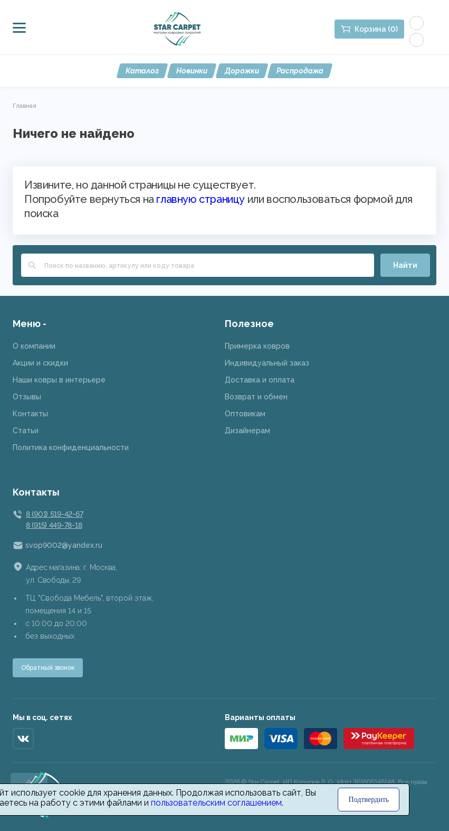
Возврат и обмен (256, 397)
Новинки (191, 71)
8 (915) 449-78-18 (54, 525)
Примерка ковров (257, 346)
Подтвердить (369, 800)
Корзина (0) (376, 29)
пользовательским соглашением (216, 803)
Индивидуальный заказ (267, 363)
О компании (34, 346)
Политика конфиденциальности (71, 447)
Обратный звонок (47, 667)
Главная (24, 105)
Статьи (26, 430)
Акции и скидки (40, 363)
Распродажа (299, 71)
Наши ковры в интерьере (59, 380)
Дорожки (242, 71)
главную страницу (200, 199)
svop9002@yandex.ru (63, 545)
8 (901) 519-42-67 (54, 514)
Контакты (30, 413)
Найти (405, 265)
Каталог (142, 71)
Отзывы (27, 397)
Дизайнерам (247, 430)
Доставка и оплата (259, 380)
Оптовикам (245, 413)
